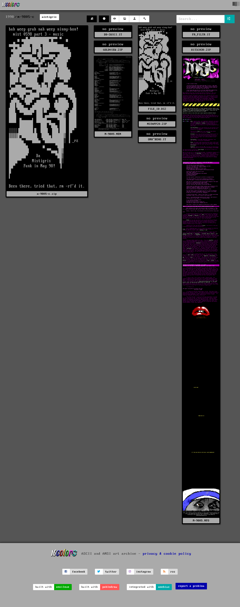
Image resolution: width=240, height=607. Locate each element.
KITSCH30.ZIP (201, 49)
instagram (143, 571)
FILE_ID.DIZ (157, 108)
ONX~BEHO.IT (157, 139)
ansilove (62, 586)
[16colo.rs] (11, 5)
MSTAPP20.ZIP (157, 123)
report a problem (191, 586)
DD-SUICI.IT (113, 34)
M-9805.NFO (201, 520)
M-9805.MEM (113, 134)
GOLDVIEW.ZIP (113, 49)
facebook (78, 571)
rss (172, 571)
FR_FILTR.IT (201, 34)
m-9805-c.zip (47, 193)
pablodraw (109, 586)
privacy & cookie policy (167, 554)
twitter (111, 571)
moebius (164, 586)
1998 (10, 17)
